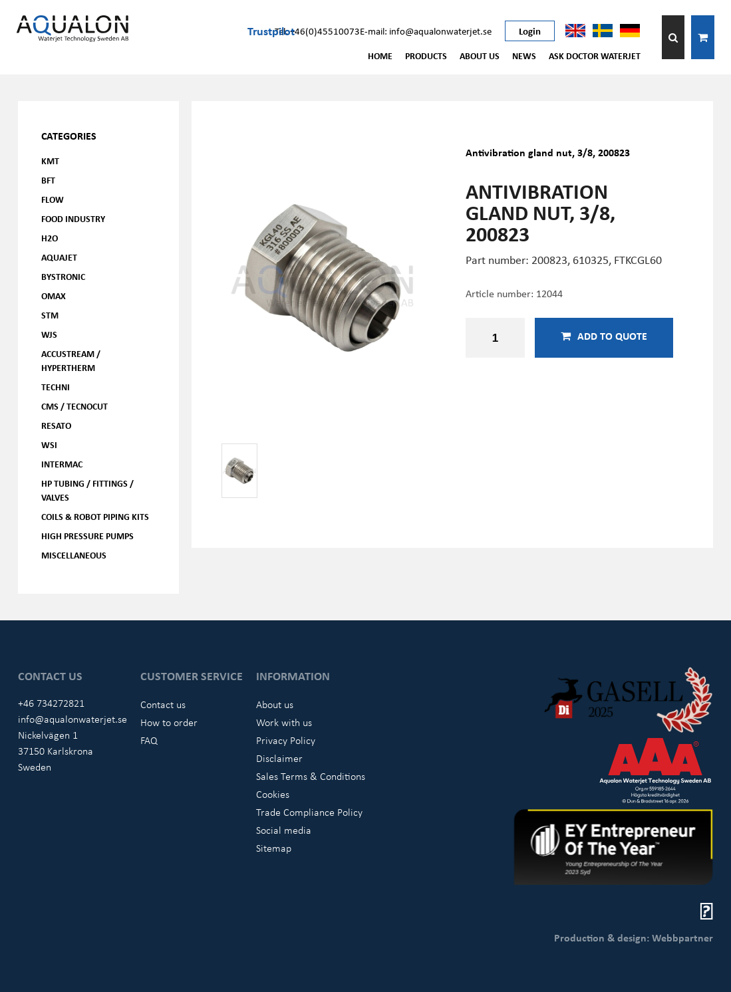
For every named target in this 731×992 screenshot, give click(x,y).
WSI (49, 444)
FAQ (149, 740)
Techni (55, 386)
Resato (56, 425)
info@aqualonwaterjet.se (72, 718)
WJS (49, 334)
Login (530, 30)
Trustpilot (271, 31)
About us (480, 55)
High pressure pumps (87, 535)
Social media (283, 829)
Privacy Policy (285, 740)
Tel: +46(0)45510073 (317, 30)
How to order (169, 722)
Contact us (163, 704)
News (524, 55)
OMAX (53, 295)
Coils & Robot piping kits (95, 516)
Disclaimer (279, 758)
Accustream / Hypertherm (70, 360)
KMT (50, 160)
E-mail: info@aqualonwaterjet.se (426, 30)
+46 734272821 (51, 702)
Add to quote (604, 335)
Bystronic (63, 276)
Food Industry (73, 218)
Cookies (272, 794)
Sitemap (273, 847)
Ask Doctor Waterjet (595, 55)
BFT (48, 180)
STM (50, 315)
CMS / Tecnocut (74, 406)
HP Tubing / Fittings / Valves (87, 490)
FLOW (52, 199)
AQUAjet (59, 257)
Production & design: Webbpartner (633, 937)
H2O (49, 237)
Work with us (284, 722)
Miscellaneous (73, 555)
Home (380, 55)
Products (426, 55)
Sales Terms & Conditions (310, 776)
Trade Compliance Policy (309, 812)
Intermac (61, 463)
